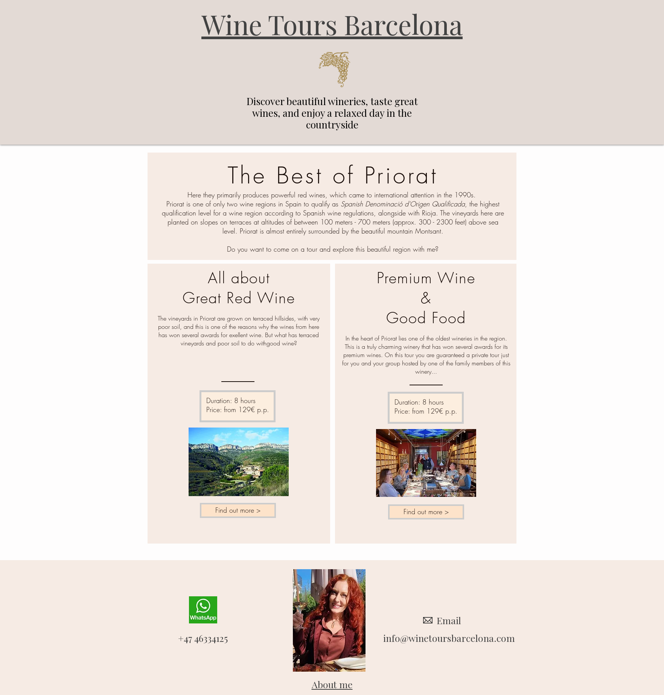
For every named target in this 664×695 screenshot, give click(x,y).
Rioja (429, 212)
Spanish (352, 203)
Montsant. (429, 230)
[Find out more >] (238, 510)
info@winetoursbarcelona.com (449, 638)
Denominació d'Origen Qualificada (415, 203)
